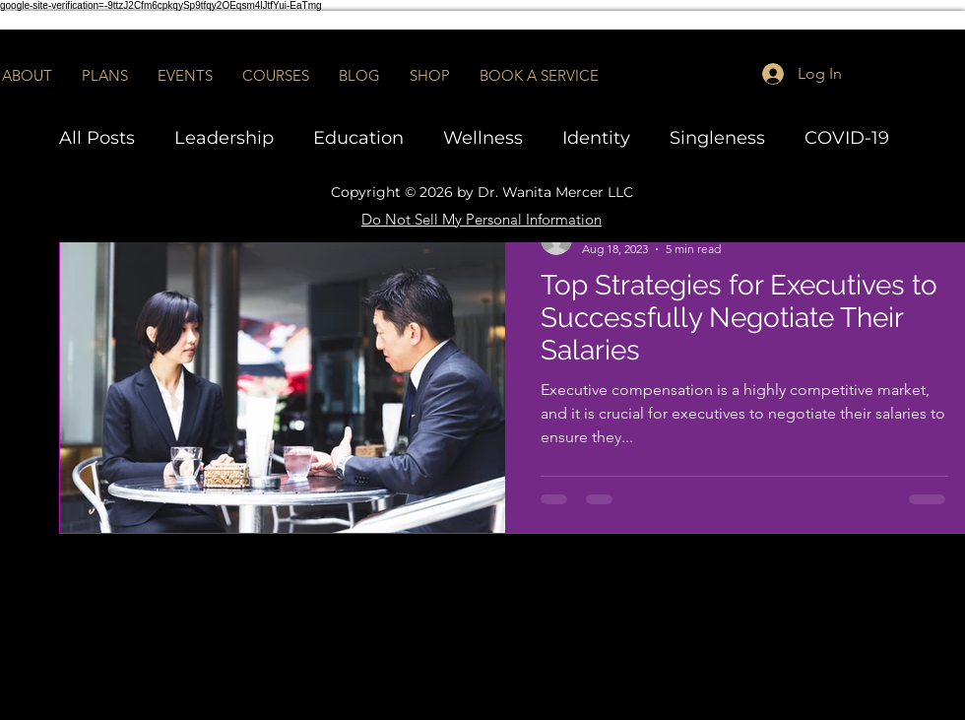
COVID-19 (846, 138)
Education (358, 138)
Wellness (483, 138)
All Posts (97, 138)
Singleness (717, 138)
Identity (596, 138)
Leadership (224, 138)
